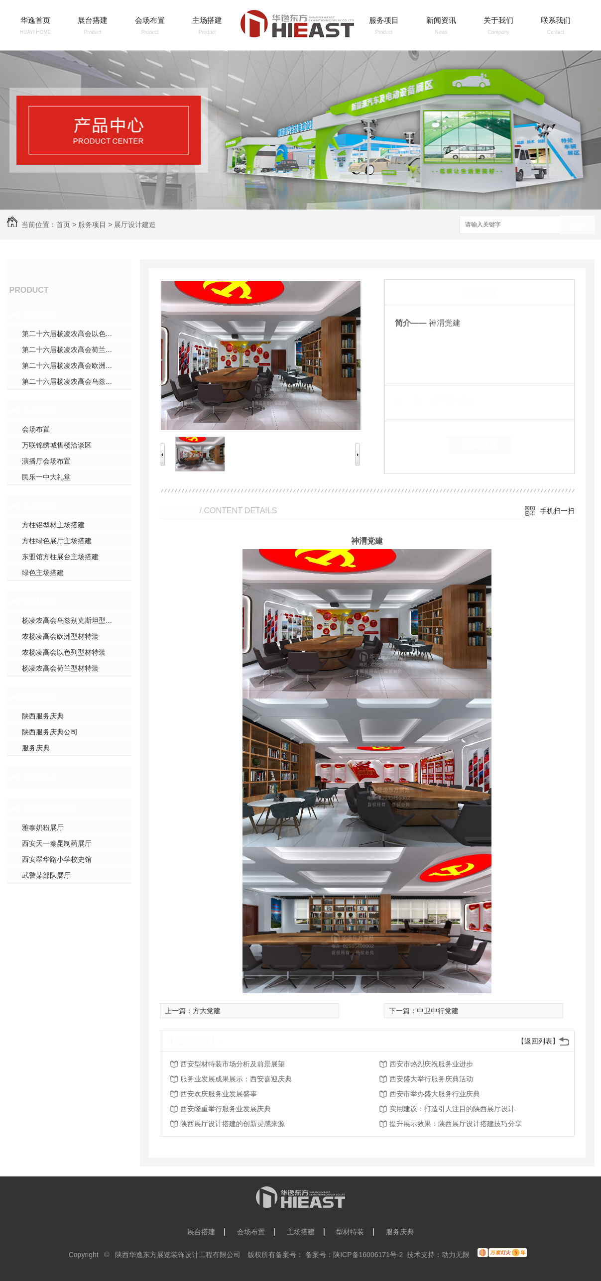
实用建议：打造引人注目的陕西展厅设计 (452, 1109)
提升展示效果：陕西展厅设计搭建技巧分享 (455, 1124)
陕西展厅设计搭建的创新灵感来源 (232, 1124)
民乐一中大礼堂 (46, 477)
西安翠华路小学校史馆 (57, 859)
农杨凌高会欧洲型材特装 (60, 636)
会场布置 (150, 20)
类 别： (412, 400)
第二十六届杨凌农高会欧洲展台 (71, 365)
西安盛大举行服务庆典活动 (431, 1079)
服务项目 (384, 20)
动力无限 (456, 1255)
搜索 (577, 225)
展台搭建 (93, 20)
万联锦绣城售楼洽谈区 (57, 445)
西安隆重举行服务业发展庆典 (225, 1109)
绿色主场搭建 (43, 573)
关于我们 (498, 20)
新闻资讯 (441, 20)
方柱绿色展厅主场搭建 (57, 541)
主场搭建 (207, 20)
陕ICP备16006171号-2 (368, 1255)
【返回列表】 (538, 1041)
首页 (63, 225)
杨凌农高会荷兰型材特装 (60, 668)
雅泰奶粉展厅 (43, 827)
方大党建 (207, 1011)
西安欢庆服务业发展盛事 (218, 1094)
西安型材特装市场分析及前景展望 (232, 1064)
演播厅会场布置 (46, 461)
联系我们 (556, 20)
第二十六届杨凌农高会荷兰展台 (71, 349)
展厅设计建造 (135, 225)
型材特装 (40, 601)
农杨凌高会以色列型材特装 (64, 652)
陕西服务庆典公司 (50, 732)
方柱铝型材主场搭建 (53, 525)
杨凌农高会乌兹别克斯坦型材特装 (74, 620)
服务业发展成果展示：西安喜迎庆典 (236, 1079)
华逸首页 (35, 20)
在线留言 (479, 445)
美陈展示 (40, 777)
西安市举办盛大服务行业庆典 (434, 1094)
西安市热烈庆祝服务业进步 (431, 1064)
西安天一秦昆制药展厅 (57, 843)
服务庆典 (40, 697)
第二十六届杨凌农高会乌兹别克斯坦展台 (76, 381)
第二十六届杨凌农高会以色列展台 (74, 334)
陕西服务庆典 (43, 716)
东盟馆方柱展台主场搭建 (60, 557)
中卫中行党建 (438, 1011)
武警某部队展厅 (46, 875)
